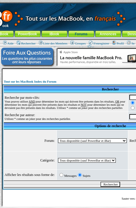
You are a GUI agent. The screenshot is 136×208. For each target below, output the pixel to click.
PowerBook (27, 34)
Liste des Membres (53, 43)
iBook (54, 34)
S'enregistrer (99, 43)
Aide (8, 43)
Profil (118, 43)
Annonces (108, 34)
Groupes (77, 43)
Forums (81, 34)
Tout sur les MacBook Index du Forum (30, 81)
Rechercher (26, 43)
